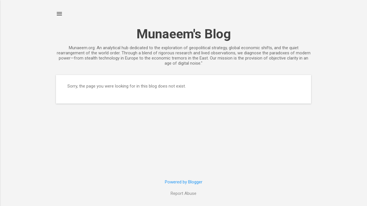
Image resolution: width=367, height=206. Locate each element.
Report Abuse (183, 193)
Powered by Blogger (183, 182)
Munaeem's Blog (183, 33)
